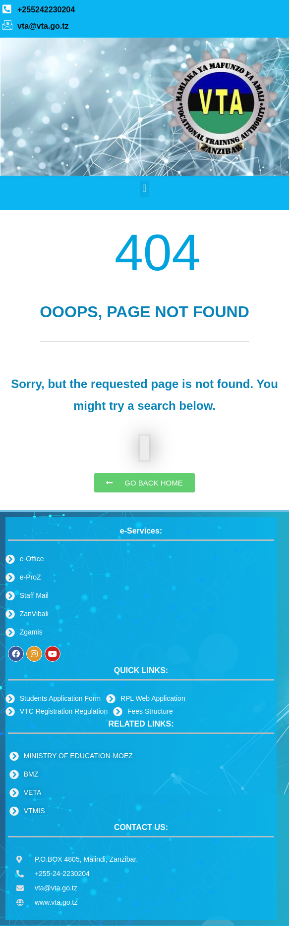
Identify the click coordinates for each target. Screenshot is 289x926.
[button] (144, 189)
